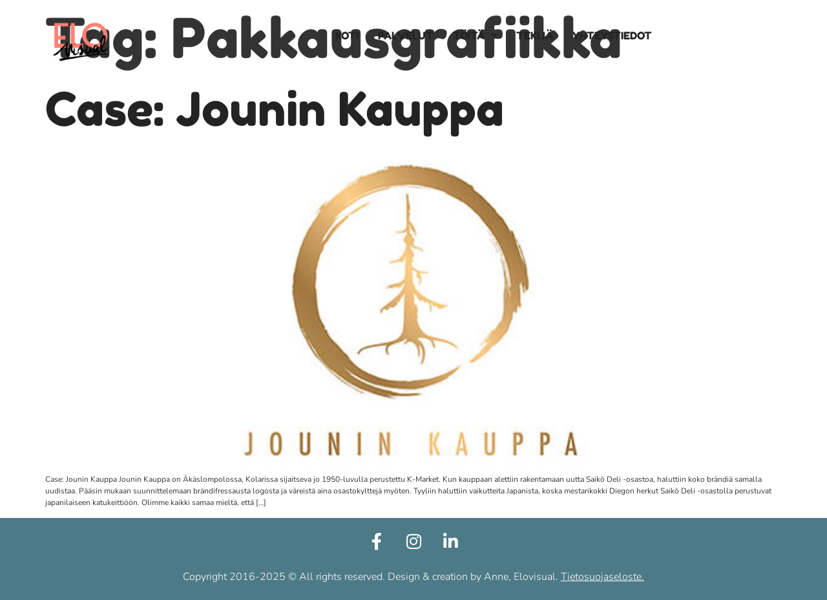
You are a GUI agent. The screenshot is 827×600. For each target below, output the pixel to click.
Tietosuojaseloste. (602, 577)
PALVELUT (406, 35)
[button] (475, 35)
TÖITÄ (475, 35)
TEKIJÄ (534, 35)
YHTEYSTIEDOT (612, 35)
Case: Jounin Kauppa (274, 109)
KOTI (347, 35)
